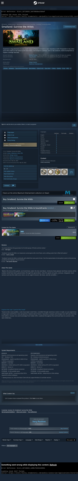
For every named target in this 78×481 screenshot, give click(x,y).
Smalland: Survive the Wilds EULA (12, 146)
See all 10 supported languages (49, 146)
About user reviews (21, 413)
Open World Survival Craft (22, 69)
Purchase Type (17, 443)
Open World (47, 69)
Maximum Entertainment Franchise (26, 25)
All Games (4, 25)
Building (59, 69)
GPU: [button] (22, 452)
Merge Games (33, 63)
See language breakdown (8, 413)
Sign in (3, 125)
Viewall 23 (71, 165)
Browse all (71, 228)
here (34, 399)
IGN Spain (8, 251)
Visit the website (9, 167)
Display (56, 443)
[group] (39, 450)
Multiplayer (11, 69)
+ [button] (70, 69)
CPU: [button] (16, 452)
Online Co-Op (40, 69)
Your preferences (32, 413)
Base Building (32, 69)
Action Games (12, 25)
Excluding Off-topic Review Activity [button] (30, 449)
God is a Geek (10, 256)
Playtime (47, 443)
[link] (57, 221)
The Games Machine (11, 262)
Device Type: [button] (31, 452)
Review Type (6, 443)
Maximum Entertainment (35, 65)
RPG (68, 69)
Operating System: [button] (6, 452)
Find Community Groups (10, 180)
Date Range (38, 443)
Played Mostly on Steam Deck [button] (58, 449)
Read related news (9, 175)
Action (9, 154)
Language (28, 443)
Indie (18, 154)
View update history (9, 172)
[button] (20, 146)
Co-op (63, 69)
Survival (5, 69)
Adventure (14, 154)
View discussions (8, 177)
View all (72, 394)
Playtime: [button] (44, 449)
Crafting (53, 69)
